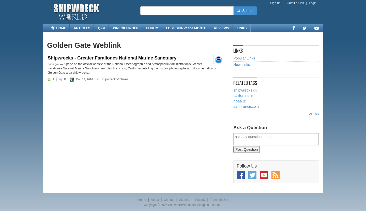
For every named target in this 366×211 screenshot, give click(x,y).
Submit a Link (294, 3)
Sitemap (184, 200)
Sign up (275, 3)
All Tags (314, 113)
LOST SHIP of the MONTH (186, 28)
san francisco (244, 106)
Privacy (200, 200)
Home (142, 200)
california (241, 95)
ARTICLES (82, 28)
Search (245, 11)
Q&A (101, 28)
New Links (241, 65)
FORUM (152, 28)
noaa (237, 101)
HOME (58, 28)
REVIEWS (221, 28)
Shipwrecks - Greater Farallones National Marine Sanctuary (112, 58)
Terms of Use (219, 200)
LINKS (242, 28)
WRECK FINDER (126, 28)
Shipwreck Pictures (114, 79)
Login (312, 3)
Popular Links (244, 58)
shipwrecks (242, 90)
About (155, 200)
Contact (169, 200)
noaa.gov (53, 64)
